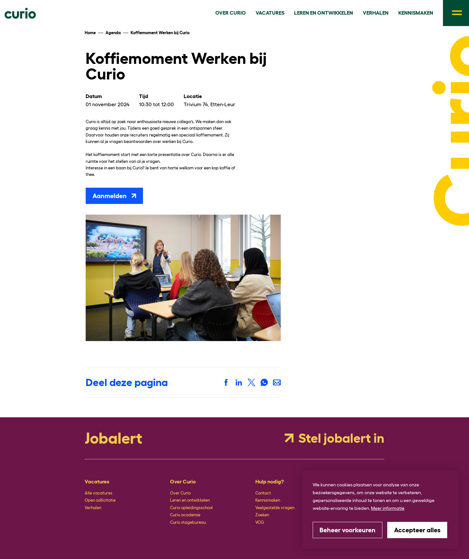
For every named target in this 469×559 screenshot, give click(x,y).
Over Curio (180, 493)
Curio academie (185, 514)
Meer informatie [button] (388, 508)
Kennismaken (267, 500)
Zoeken (262, 514)
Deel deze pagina (127, 382)
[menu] (456, 13)
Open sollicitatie (100, 500)
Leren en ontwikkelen (190, 500)
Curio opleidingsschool (191, 507)
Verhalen (93, 507)
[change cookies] (347, 530)
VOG (259, 522)
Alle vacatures (98, 493)
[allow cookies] (417, 530)
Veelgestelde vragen (274, 507)
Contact (263, 493)
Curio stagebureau (188, 522)
